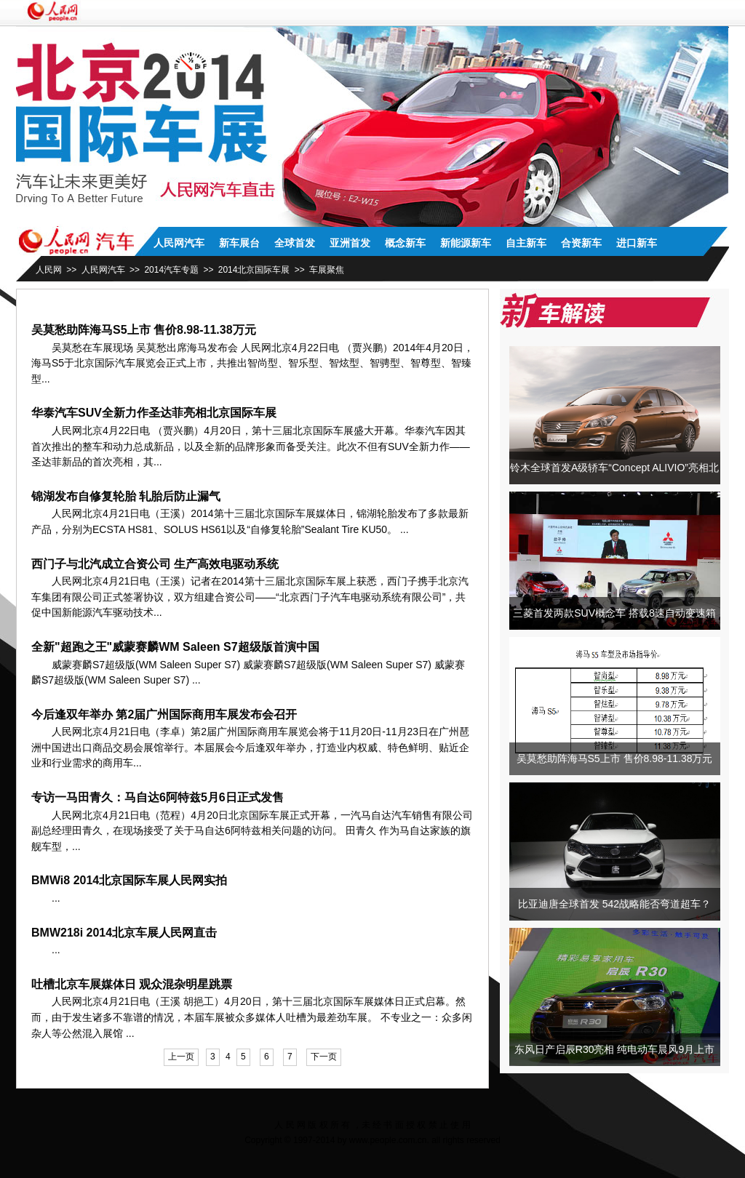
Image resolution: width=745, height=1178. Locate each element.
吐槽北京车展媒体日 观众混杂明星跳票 (131, 984)
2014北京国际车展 (254, 270)
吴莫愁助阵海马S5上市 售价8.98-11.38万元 (143, 330)
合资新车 (581, 243)
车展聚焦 (326, 270)
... (45, 379)
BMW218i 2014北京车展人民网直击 (124, 932)
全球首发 (294, 243)
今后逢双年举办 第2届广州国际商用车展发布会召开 (164, 714)
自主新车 (526, 243)
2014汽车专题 (171, 270)
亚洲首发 (350, 243)
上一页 (181, 1056)
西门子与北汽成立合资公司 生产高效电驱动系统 (155, 564)
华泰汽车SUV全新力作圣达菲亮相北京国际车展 (153, 412)
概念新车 (405, 243)
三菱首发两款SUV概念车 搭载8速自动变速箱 (614, 613)
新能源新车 (465, 243)
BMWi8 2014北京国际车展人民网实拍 (129, 880)
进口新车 (636, 243)
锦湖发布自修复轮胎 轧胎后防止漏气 (125, 496)
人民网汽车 (179, 243)
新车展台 (239, 243)
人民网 (49, 270)
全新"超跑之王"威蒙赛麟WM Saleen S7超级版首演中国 (175, 647)
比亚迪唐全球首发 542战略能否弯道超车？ (614, 904)
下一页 (324, 1056)
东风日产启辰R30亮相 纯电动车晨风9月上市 (614, 1049)
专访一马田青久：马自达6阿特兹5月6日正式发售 (157, 797)
